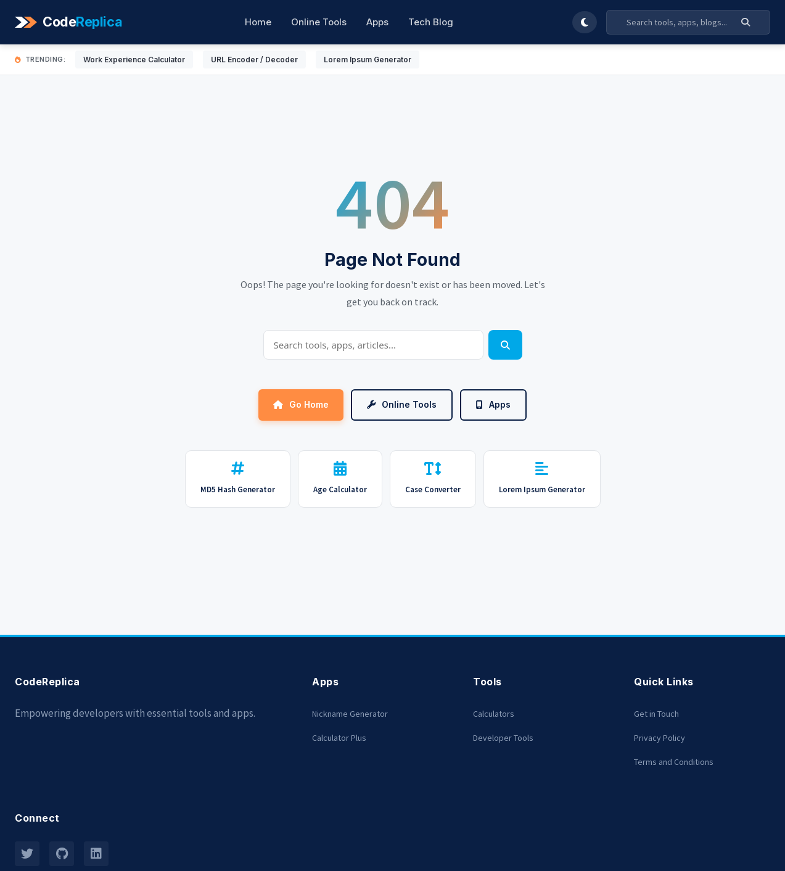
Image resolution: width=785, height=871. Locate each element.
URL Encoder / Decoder (254, 59)
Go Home (301, 404)
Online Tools (319, 22)
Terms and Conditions (673, 761)
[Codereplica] (70, 22)
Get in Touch (656, 713)
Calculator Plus (339, 737)
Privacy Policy (659, 737)
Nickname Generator (350, 713)
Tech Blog (430, 22)
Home (258, 22)
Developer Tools (503, 737)
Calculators (493, 713)
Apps (377, 22)
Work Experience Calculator (134, 59)
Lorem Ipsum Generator (367, 59)
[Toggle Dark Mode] (584, 22)
